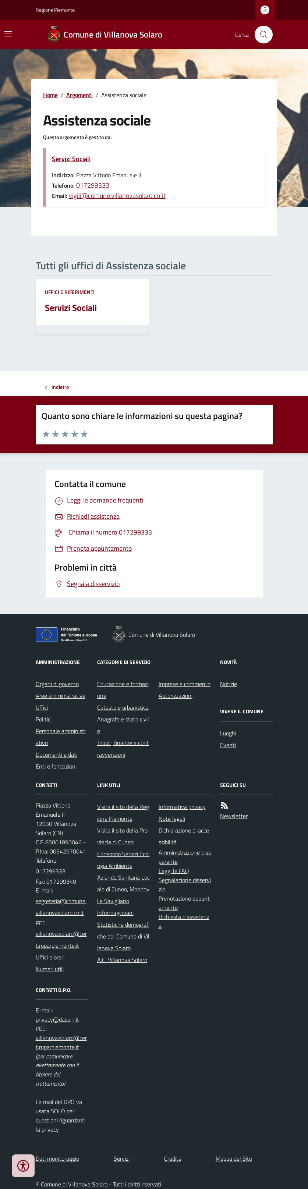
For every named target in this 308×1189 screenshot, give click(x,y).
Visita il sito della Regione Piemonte (123, 812)
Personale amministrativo (61, 737)
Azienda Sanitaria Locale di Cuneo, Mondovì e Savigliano (123, 889)
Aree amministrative (60, 695)
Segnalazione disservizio (185, 885)
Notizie (228, 683)
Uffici (42, 707)
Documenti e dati (56, 754)
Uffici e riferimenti (70, 292)
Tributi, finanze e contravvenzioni (123, 748)
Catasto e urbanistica (123, 707)
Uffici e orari (50, 957)
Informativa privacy (182, 806)
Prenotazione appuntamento (184, 903)
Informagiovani (115, 912)
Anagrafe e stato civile (123, 725)
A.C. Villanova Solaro (122, 959)
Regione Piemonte (55, 10)
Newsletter (234, 816)
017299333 (92, 185)
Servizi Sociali (71, 159)
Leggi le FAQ (174, 870)
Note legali (172, 818)
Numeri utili (50, 969)
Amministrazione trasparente (185, 857)
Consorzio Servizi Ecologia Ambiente (123, 859)
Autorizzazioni (175, 695)
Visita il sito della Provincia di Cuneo (122, 836)
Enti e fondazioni (56, 766)
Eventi (228, 745)
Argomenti (79, 94)
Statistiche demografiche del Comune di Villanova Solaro (123, 936)
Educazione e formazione (123, 689)
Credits (172, 1158)
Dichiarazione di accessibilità (184, 836)
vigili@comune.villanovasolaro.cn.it (117, 195)
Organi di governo (57, 683)
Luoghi (228, 733)
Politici (44, 719)
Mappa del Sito (234, 1158)
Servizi (122, 1158)
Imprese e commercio (184, 683)
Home (50, 94)
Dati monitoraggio (57, 1158)
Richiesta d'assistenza (184, 921)
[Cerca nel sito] (260, 34)
